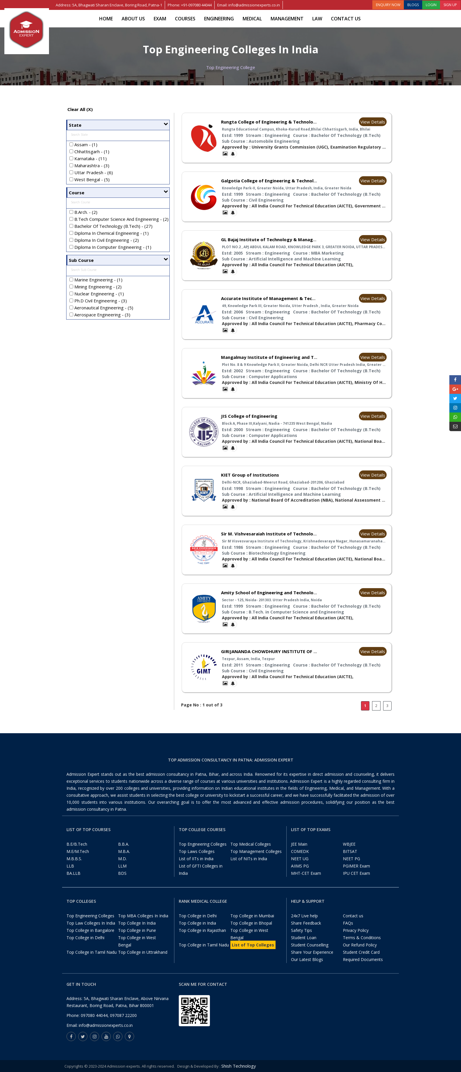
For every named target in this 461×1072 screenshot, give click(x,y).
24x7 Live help (304, 915)
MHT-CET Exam (306, 873)
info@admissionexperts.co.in (106, 1025)
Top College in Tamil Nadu (91, 952)
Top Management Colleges (256, 851)
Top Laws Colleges (197, 851)
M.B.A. (124, 851)
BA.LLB (73, 873)
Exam (160, 18)
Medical (252, 18)
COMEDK (300, 851)
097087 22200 (123, 1015)
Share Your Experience (312, 952)
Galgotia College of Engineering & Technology (271, 181)
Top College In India (137, 923)
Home (106, 18)
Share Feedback (306, 923)
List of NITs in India (248, 858)
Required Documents (363, 959)
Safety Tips (301, 930)
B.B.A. (123, 844)
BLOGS (413, 4)
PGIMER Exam (356, 866)
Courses (185, 18)
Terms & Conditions (362, 937)
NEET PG (351, 858)
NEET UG (299, 858)
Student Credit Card (361, 952)
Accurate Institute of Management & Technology (275, 298)
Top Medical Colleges (250, 844)
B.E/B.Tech (76, 844)
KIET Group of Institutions (250, 475)
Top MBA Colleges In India (143, 915)
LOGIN (431, 4)
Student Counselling (309, 945)
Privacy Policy (356, 930)
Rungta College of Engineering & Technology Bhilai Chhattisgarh (291, 122)
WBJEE (349, 844)
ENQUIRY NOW (388, 4)
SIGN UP (450, 4)
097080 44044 (94, 1015)
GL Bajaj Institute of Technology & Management (274, 239)
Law (317, 18)
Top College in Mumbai (252, 915)
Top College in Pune (137, 930)
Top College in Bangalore (90, 930)
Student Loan (303, 937)
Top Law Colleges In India (90, 923)
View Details (372, 122)
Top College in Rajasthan (202, 930)
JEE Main (299, 844)
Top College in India (197, 923)
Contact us (346, 18)
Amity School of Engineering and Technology (270, 592)
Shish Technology (238, 1066)
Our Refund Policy (360, 945)
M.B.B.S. (74, 858)
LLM (122, 866)
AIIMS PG (300, 866)
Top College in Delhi (85, 937)
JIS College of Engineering (249, 416)
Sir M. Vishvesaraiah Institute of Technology (270, 534)
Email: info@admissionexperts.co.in (248, 5)
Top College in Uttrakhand (142, 952)
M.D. (122, 858)
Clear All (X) (80, 109)
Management (287, 18)
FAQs (348, 923)
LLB (70, 866)
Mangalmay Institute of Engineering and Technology (278, 357)
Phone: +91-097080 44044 (190, 5)
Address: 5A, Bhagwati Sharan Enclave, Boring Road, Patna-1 (109, 5)
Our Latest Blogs (307, 959)
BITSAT (350, 851)
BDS (122, 873)
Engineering (219, 18)
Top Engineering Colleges (203, 844)
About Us (133, 18)
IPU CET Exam (356, 873)
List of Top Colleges (253, 945)
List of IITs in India (196, 858)
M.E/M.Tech (77, 851)
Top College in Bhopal (251, 923)
